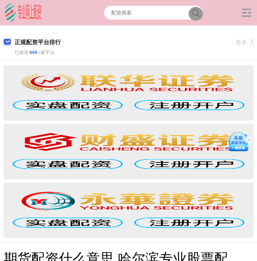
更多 (244, 42)
